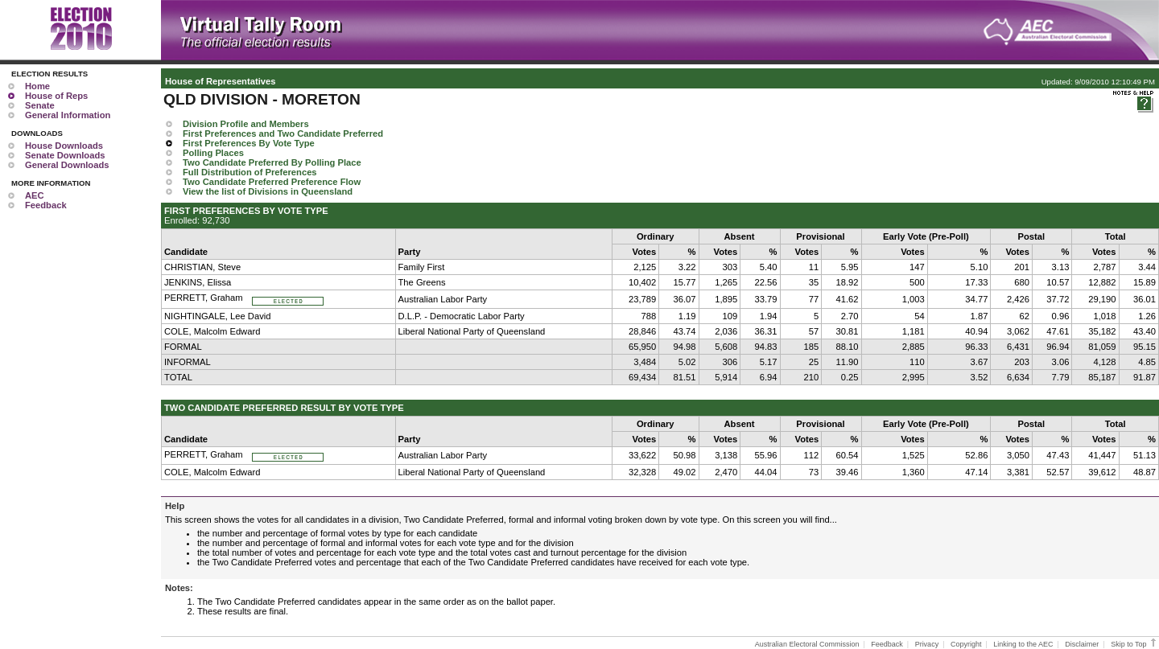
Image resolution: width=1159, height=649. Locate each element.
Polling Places (213, 153)
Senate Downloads (65, 155)
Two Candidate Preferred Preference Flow (272, 182)
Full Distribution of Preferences (250, 172)
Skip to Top (1134, 644)
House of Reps (56, 96)
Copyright (966, 644)
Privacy (927, 644)
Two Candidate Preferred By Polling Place (272, 162)
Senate (40, 105)
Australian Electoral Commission (807, 644)
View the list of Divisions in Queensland (268, 191)
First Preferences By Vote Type (249, 143)
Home (37, 86)
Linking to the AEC (1023, 644)
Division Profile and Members (246, 124)
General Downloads (67, 165)
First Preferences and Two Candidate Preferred (283, 133)
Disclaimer (1082, 644)
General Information (67, 115)
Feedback (46, 205)
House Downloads (64, 145)
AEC (34, 195)
